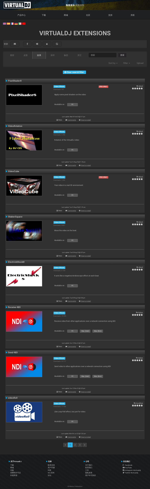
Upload (140, 63)
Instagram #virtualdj (132, 470)
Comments (72, 120)
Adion (140, 312)
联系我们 (88, 468)
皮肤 (26, 55)
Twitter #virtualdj (130, 473)
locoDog (139, 403)
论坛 (49, 475)
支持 (110, 15)
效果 (39, 55)
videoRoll (12, 398)
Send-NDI (13, 352)
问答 (49, 470)
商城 (66, 15)
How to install (86, 120)
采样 (53, 55)
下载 (44, 15)
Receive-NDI (14, 307)
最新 (12, 55)
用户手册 (51, 468)
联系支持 (51, 465)
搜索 (122, 55)
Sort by (113, 63)
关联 (133, 15)
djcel (141, 86)
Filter (126, 63)
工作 (87, 470)
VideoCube (13, 171)
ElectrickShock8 (16, 262)
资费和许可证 (15, 473)
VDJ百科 (51, 473)
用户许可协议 (90, 475)
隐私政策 (88, 473)
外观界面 (13, 475)
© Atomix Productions (75, 486)
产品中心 (21, 15)
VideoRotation (15, 126)
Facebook (127, 465)
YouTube (127, 468)
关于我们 (88, 465)
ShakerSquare (15, 217)
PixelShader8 (14, 81)
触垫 (66, 55)
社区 (88, 15)
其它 (79, 55)
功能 (12, 470)
